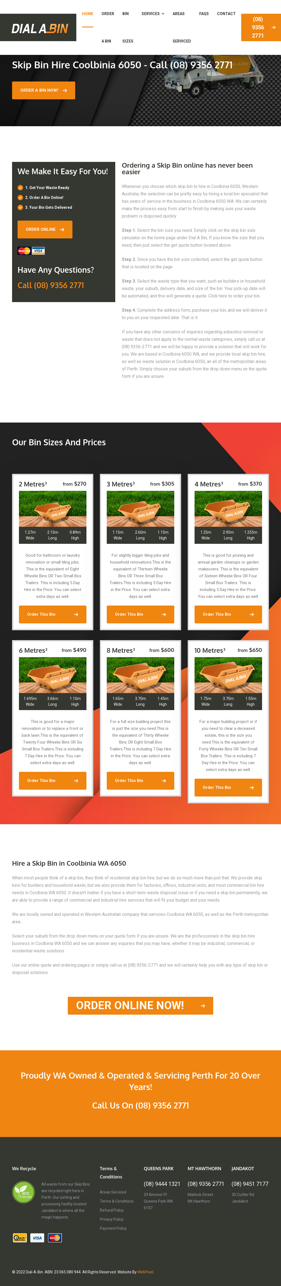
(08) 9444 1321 (162, 1184)
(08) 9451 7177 (250, 1184)
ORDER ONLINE (45, 229)
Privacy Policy (111, 1219)
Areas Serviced (113, 1192)
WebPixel (145, 1272)
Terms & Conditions (117, 1201)
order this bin (52, 614)
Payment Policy (113, 1228)
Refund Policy (112, 1210)
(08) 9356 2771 (206, 1184)
